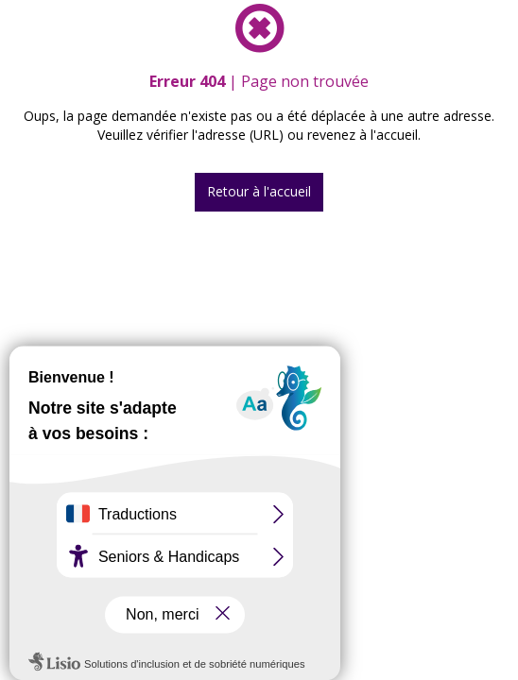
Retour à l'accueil (259, 191)
